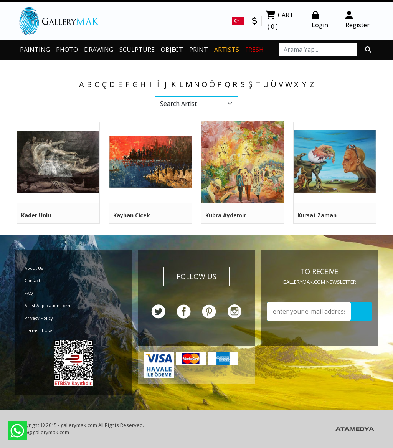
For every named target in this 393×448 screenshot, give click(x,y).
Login (320, 20)
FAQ (29, 293)
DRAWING (98, 49)
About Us (34, 268)
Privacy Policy (39, 318)
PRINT (198, 49)
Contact (32, 280)
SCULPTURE (137, 49)
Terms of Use (38, 330)
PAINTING (35, 49)
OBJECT (172, 49)
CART (280, 21)
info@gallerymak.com (44, 432)
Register (357, 20)
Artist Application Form (48, 305)
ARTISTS (226, 49)
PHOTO (67, 49)
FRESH (254, 49)
